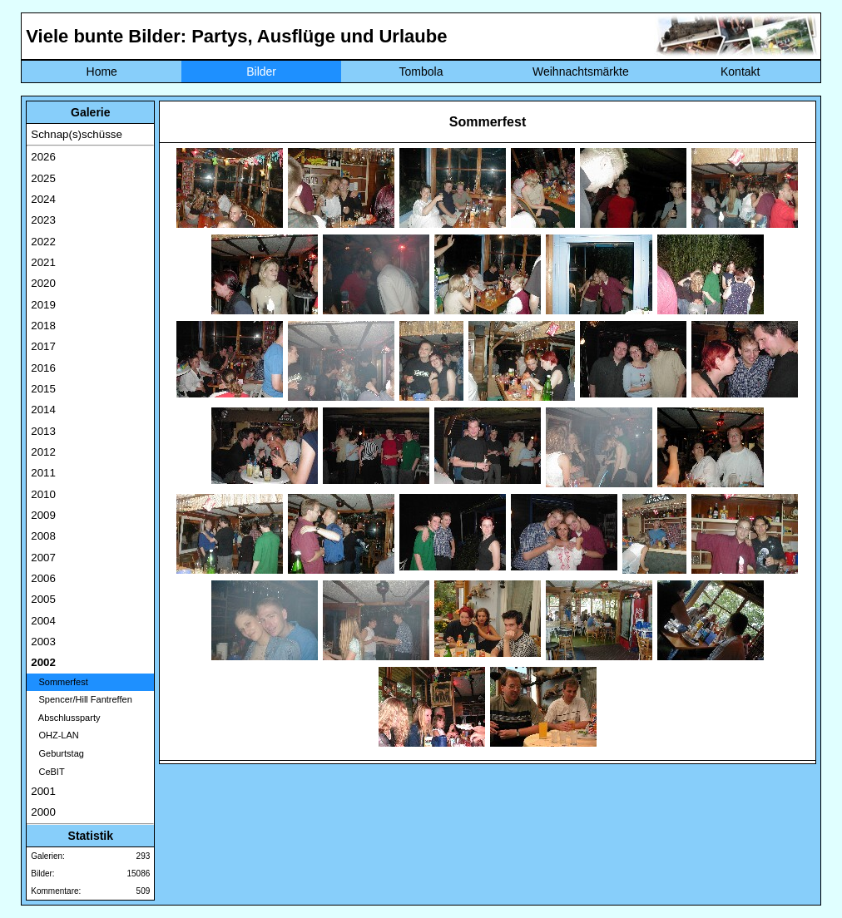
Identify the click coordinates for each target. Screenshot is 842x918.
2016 (43, 368)
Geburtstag (57, 753)
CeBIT (47, 772)
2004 (43, 620)
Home (102, 71)
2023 (43, 220)
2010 (43, 494)
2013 (43, 431)
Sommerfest (59, 682)
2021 (43, 262)
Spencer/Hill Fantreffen (81, 699)
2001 (43, 791)
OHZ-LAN (54, 735)
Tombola (421, 71)
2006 (43, 578)
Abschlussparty (65, 718)
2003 (43, 641)
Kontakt (740, 71)
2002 (43, 662)
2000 (43, 812)
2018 (43, 325)
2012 (43, 452)
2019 (43, 305)
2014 (43, 409)
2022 (43, 241)
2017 (43, 346)
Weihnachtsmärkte (580, 71)
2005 (43, 599)
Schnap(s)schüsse (76, 134)
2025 (43, 178)
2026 (43, 157)
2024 (43, 199)
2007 (43, 557)
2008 (43, 536)
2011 (43, 472)
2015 (43, 388)
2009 (43, 515)
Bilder (261, 71)
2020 (43, 283)
